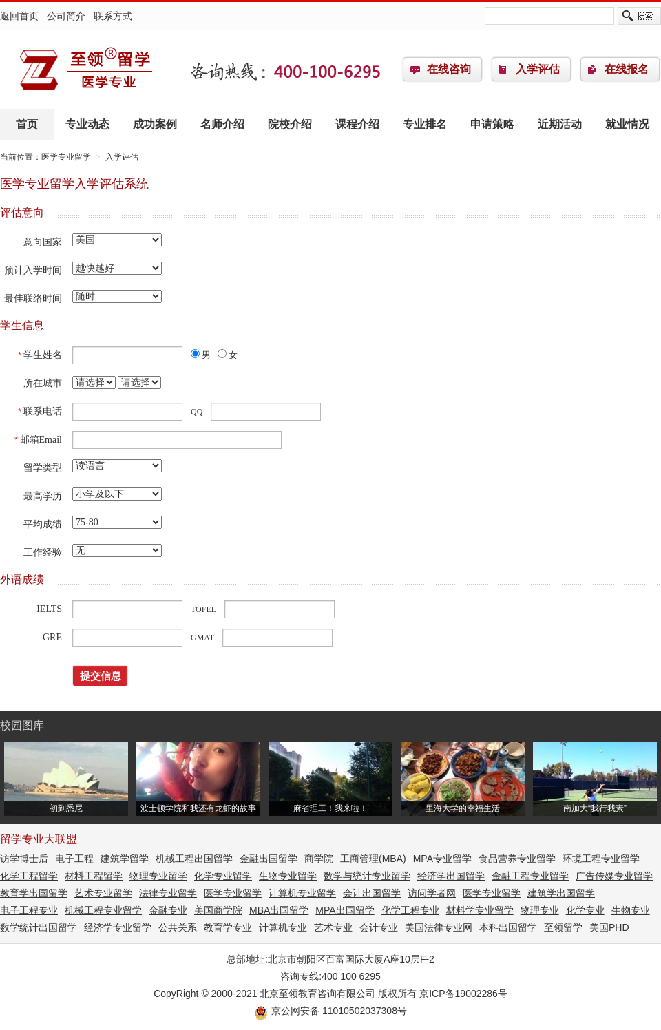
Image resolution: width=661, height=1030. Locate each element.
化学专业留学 (223, 875)
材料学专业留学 (480, 910)
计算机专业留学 (302, 892)
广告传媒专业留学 (614, 875)
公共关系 (177, 927)
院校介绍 (290, 124)
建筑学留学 (125, 858)
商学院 (318, 858)
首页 (27, 124)
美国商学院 (218, 910)
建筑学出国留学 (561, 892)
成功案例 (155, 124)
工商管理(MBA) (373, 858)
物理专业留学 (158, 875)
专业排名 (425, 124)
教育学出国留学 (33, 892)
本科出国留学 (508, 927)
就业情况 (627, 124)
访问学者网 (432, 892)
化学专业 (585, 910)
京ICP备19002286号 (463, 993)
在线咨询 (449, 69)
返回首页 (19, 15)
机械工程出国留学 (194, 858)
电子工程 (74, 858)
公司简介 (66, 15)
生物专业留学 (288, 875)
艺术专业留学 (103, 892)
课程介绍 (357, 124)
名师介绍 (222, 124)
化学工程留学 (29, 875)
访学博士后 (24, 858)
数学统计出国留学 (38, 927)
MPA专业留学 (442, 858)
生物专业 (630, 910)
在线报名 (627, 69)
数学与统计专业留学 (367, 875)
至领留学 (563, 927)
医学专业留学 (86, 69)
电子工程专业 (29, 910)
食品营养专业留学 (517, 858)
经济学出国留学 (451, 875)
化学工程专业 (410, 910)
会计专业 (378, 927)
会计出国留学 (372, 892)
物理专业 (540, 910)
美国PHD (609, 927)
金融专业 (168, 910)
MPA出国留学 (344, 910)
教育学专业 (228, 927)
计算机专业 (283, 927)
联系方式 (113, 15)
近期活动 (560, 124)
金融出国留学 (268, 858)
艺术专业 (333, 927)
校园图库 (22, 725)
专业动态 (87, 124)
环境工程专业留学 (601, 858)
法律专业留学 (168, 892)
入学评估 (538, 69)
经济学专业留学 (117, 927)
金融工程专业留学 (530, 875)
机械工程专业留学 (103, 910)
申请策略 (492, 124)
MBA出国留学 (278, 910)
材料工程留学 (94, 875)
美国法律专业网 (438, 927)
